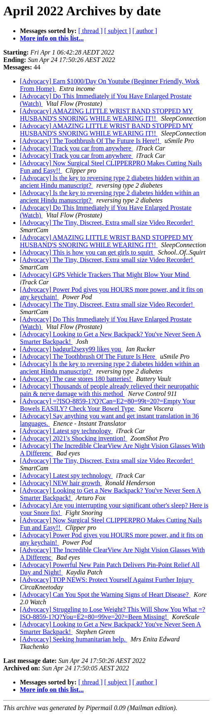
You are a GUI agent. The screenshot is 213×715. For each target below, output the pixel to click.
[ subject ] (117, 30)
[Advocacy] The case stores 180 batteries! (76, 378)
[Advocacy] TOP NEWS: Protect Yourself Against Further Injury (107, 579)
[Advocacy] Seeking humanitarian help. (73, 639)
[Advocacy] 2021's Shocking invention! (73, 438)
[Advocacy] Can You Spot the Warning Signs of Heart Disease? (105, 594)
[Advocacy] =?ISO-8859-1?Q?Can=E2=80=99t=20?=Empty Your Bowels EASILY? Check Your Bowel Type (107, 405)
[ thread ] (90, 30)
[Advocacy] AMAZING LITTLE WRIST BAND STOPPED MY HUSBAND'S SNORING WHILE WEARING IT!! (106, 114)
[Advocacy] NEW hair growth (61, 482)
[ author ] (145, 30)
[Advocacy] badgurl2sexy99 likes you (71, 349)
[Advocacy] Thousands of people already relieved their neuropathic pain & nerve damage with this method (109, 390)
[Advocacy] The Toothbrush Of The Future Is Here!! (90, 140)
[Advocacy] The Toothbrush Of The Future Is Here (88, 356)
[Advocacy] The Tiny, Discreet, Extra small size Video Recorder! (107, 222)
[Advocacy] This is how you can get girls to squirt (87, 252)
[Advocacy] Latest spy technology (66, 430)
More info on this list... (52, 38)
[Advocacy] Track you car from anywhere (76, 148)
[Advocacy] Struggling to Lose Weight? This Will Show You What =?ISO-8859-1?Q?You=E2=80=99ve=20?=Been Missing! (112, 613)
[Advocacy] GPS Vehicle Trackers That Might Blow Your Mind (105, 274)
